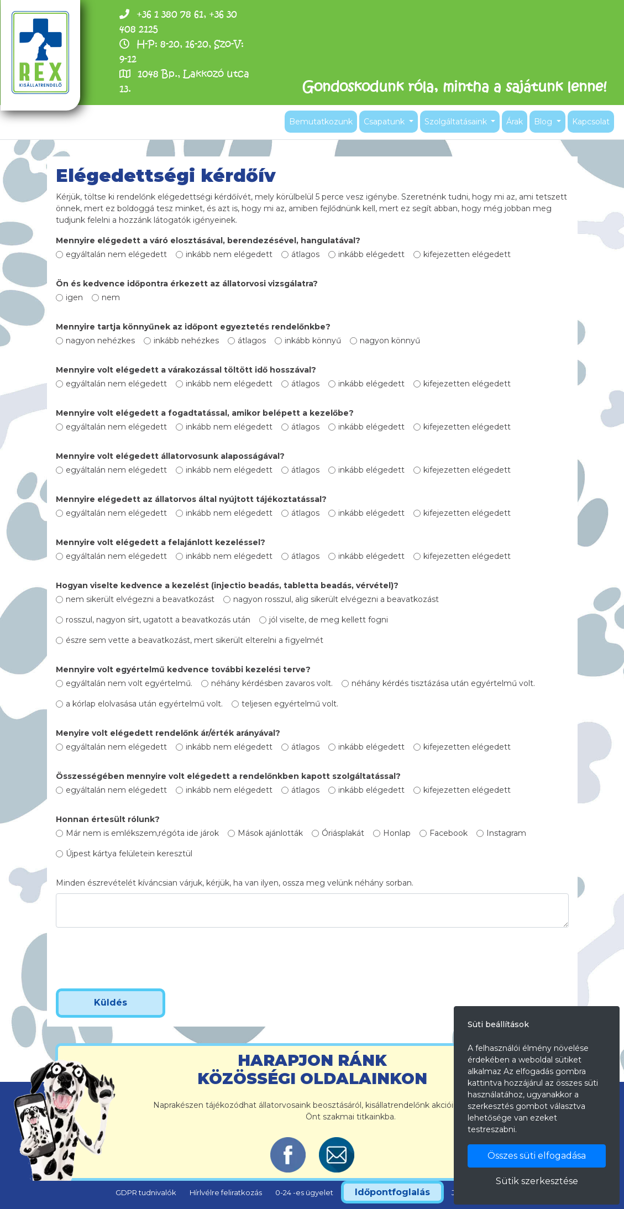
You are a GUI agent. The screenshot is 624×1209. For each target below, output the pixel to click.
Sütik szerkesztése (537, 1181)
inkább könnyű (313, 341)
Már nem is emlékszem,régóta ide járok (142, 833)
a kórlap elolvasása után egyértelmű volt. (144, 704)
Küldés (110, 1002)
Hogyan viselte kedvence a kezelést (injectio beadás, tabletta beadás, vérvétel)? (227, 585)
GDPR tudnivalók (146, 1192)
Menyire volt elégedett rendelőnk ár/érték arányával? (168, 733)
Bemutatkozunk (321, 122)
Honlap (397, 833)
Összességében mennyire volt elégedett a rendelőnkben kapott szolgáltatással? (228, 776)
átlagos (305, 254)
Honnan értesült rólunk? (108, 819)
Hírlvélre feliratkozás (226, 1192)
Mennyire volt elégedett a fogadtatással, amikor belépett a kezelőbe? (205, 413)
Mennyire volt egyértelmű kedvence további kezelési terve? (183, 669)
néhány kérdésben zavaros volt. (272, 683)
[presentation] (140, 958)
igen (74, 297)
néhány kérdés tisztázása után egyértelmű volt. (443, 683)
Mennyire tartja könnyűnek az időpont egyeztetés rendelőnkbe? (193, 327)
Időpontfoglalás (392, 1192)
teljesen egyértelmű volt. (290, 704)
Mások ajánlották (270, 833)
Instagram (506, 833)
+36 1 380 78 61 (170, 14)
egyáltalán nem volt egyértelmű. (129, 683)
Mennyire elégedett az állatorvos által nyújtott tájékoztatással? (191, 499)
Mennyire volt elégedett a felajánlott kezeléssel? (160, 542)
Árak (514, 122)
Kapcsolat (591, 122)
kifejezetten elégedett (467, 254)
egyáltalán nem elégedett (116, 254)
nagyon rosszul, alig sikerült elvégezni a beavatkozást (336, 599)
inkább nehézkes (186, 341)
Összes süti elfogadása (536, 1155)
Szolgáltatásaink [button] (456, 122)
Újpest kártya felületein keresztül (129, 854)
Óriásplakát (343, 833)
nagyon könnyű (390, 341)
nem (111, 297)
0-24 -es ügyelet (304, 1192)
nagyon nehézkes (100, 341)
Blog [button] (544, 122)
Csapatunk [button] (385, 122)
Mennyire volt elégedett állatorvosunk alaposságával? (170, 456)
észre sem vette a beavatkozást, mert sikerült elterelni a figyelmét (194, 640)
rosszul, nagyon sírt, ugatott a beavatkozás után (158, 620)
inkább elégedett (371, 254)
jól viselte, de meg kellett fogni (328, 620)
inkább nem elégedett (229, 254)
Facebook (448, 833)
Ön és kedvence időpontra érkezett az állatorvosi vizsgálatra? (187, 284)
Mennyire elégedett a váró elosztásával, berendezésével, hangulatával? (208, 240)
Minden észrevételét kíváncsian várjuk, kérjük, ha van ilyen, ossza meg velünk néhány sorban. (234, 883)
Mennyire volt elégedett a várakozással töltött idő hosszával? (186, 370)
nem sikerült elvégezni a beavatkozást (140, 599)
